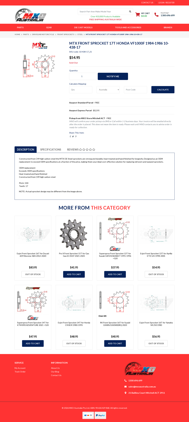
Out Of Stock (33, 274)
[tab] (26, 149)
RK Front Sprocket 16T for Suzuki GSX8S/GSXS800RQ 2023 (115, 323)
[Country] (108, 89)
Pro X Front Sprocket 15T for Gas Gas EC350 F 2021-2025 (74, 254)
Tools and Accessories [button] (128, 27)
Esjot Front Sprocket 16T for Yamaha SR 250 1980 (156, 323)
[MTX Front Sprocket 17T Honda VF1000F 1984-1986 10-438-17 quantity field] (83, 76)
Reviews (81, 149)
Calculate (163, 89)
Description (25, 149)
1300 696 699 (168, 15)
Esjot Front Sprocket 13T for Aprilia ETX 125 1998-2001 (156, 254)
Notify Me (113, 76)
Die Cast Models (83, 27)
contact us (147, 2)
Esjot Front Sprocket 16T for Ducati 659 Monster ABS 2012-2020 (33, 254)
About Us (55, 368)
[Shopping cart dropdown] (142, 14)
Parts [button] (20, 27)
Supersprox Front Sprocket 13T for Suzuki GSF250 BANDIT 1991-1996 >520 (115, 256)
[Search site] (130, 11)
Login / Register (166, 2)
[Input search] (103, 11)
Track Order (20, 371)
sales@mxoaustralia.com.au (142, 386)
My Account (20, 368)
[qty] (80, 89)
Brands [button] (168, 27)
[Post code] (135, 89)
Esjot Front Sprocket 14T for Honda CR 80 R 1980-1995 (74, 323)
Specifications (50, 149)
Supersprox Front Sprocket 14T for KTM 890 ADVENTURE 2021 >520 (33, 323)
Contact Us (56, 375)
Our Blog (55, 371)
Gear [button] (49, 27)
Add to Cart (74, 274)
